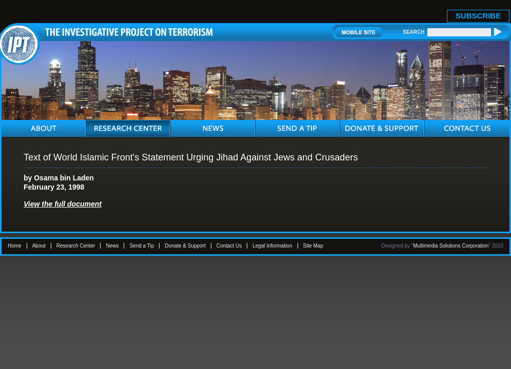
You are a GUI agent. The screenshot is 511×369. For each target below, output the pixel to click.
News (112, 246)
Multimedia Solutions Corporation (450, 246)
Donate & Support (185, 246)
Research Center (75, 246)
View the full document (63, 204)
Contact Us (229, 246)
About (39, 246)
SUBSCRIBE (478, 15)
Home (15, 246)
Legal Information (272, 246)
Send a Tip (141, 246)
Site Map (313, 246)
